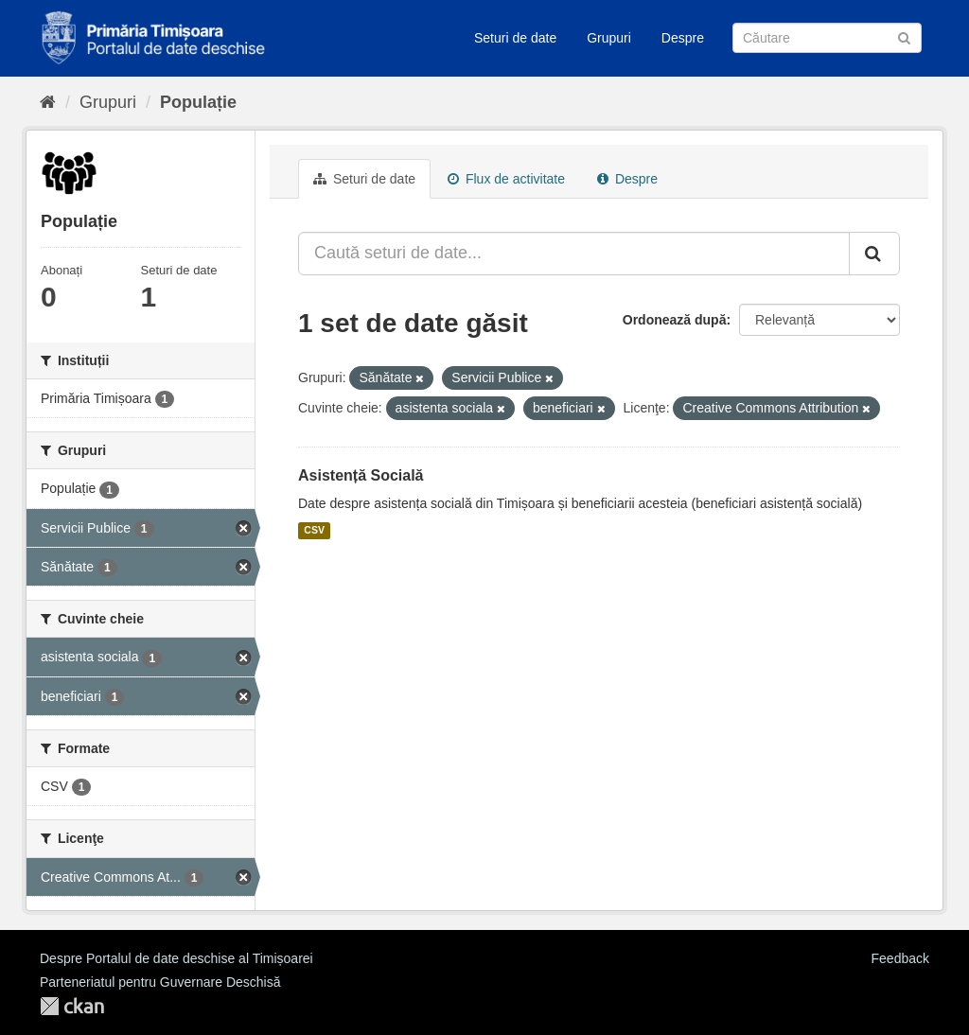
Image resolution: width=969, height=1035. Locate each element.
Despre (682, 37)
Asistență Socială (361, 475)
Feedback (900, 958)
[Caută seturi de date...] (574, 253)
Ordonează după (675, 319)
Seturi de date (515, 37)
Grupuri (609, 37)
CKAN (72, 1006)
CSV (314, 530)
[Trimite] (904, 36)
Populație (198, 102)
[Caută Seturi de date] (827, 38)
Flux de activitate (506, 178)
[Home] (48, 102)
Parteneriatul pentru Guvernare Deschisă (160, 982)
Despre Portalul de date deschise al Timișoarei (176, 958)
